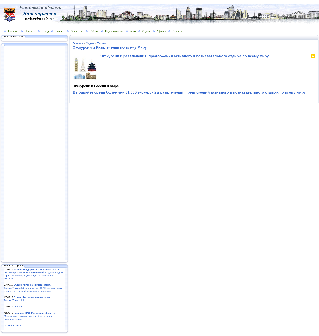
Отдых (146, 31)
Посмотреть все (12, 325)
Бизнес (59, 31)
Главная (13, 31)
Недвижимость (114, 31)
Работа (94, 31)
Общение (178, 31)
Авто (133, 31)
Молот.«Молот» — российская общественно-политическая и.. (29, 316)
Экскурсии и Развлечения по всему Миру (110, 47)
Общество (77, 31)
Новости (30, 31)
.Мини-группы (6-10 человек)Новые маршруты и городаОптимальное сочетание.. (33, 288)
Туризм (101, 43)
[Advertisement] (34, 153)
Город (45, 31)
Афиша (161, 31)
